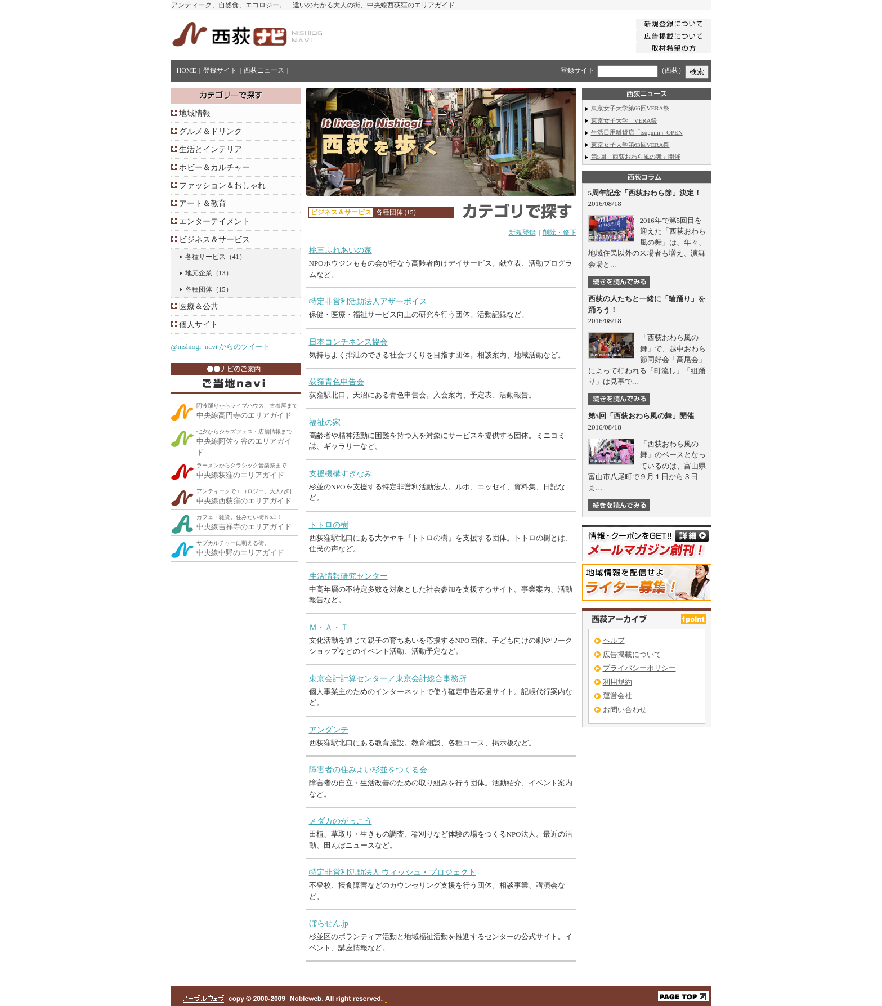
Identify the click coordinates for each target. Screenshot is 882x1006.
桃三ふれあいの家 (340, 250)
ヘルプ (614, 640)
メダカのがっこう (340, 821)
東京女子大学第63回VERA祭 (630, 144)
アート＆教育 (202, 203)
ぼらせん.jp (328, 923)
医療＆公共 (198, 306)
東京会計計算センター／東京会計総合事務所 (388, 678)
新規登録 (522, 232)
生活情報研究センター (348, 576)
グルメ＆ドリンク (210, 131)
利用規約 (617, 682)
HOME (186, 70)
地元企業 (198, 273)
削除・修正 (559, 232)
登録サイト (220, 70)
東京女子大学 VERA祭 (624, 120)
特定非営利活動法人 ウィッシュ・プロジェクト (393, 872)
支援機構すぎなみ (340, 474)
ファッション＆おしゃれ (222, 185)
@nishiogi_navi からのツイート (221, 346)
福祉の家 (325, 422)
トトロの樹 (328, 525)
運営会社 (617, 695)
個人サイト (198, 324)
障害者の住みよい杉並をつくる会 (368, 770)
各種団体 (198, 289)
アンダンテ (328, 730)
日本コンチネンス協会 (348, 342)
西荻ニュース (264, 70)
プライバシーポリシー (639, 668)
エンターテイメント (214, 221)
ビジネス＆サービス (214, 239)
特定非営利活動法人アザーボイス (368, 301)
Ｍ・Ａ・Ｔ (328, 627)
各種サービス (205, 257)
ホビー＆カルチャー (214, 167)
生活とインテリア (210, 149)
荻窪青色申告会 (336, 382)
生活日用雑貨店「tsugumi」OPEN (637, 132)
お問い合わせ (625, 709)
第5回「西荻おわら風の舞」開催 (636, 156)
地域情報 (195, 113)
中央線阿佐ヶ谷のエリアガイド (244, 442)
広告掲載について (632, 654)
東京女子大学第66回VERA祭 (630, 108)
